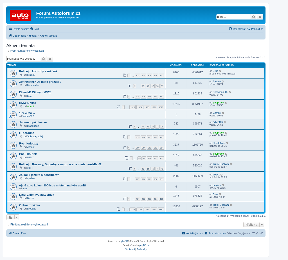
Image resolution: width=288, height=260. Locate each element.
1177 (132, 209)
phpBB (124, 241)
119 (137, 137)
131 (155, 96)
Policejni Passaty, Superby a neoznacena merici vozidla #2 (60, 164)
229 (149, 179)
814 (143, 75)
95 (143, 86)
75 (162, 126)
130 (149, 96)
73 (152, 126)
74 (157, 126)
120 (143, 137)
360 (137, 147)
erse (24, 188)
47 (162, 168)
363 (155, 147)
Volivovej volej (35, 136)
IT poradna (26, 133)
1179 (146, 209)
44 (148, 168)
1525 (146, 107)
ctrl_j (29, 167)
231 (161, 179)
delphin (217, 185)
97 (152, 86)
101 (155, 158)
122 (155, 137)
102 (161, 158)
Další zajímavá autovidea (36, 194)
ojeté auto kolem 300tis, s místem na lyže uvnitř (52, 185)
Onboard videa (29, 205)
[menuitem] (34, 29)
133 (149, 198)
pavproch (218, 102)
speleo (30, 178)
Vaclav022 (28, 116)
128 (137, 96)
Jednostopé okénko (33, 122)
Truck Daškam (221, 164)
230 (155, 179)
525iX (30, 157)
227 (137, 179)
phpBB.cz (144, 245)
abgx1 (216, 174)
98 (157, 86)
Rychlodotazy (28, 143)
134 (155, 198)
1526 (154, 107)
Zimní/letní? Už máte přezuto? (40, 81)
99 (162, 86)
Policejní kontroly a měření (38, 71)
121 (149, 137)
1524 (139, 107)
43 (143, 168)
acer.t (30, 106)
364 (161, 147)
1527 (161, 107)
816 (155, 75)
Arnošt (30, 147)
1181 (161, 209)
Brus (215, 71)
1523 (132, 107)
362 (149, 147)
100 (149, 158)
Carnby (217, 112)
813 (137, 75)
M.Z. (29, 95)
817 (161, 75)
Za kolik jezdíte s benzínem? (39, 175)
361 (143, 147)
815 (149, 75)
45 (152, 168)
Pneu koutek (28, 154)
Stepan (217, 81)
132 (161, 96)
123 (161, 137)
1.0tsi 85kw (27, 113)
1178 (139, 209)
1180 (154, 209)
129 (143, 96)
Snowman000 (220, 92)
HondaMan (33, 85)
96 (148, 86)
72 (148, 126)
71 (143, 126)
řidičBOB (218, 122)
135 (161, 198)
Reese (30, 198)
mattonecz (33, 126)
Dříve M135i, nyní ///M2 (35, 92)
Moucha (31, 208)
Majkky (31, 74)
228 (143, 179)
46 (157, 168)
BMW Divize (27, 103)
